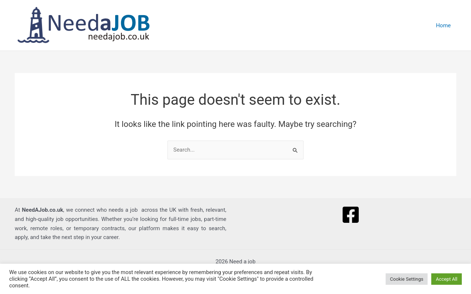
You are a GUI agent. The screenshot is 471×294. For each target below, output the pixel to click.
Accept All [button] (446, 279)
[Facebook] (350, 214)
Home (443, 25)
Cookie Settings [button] (407, 279)
